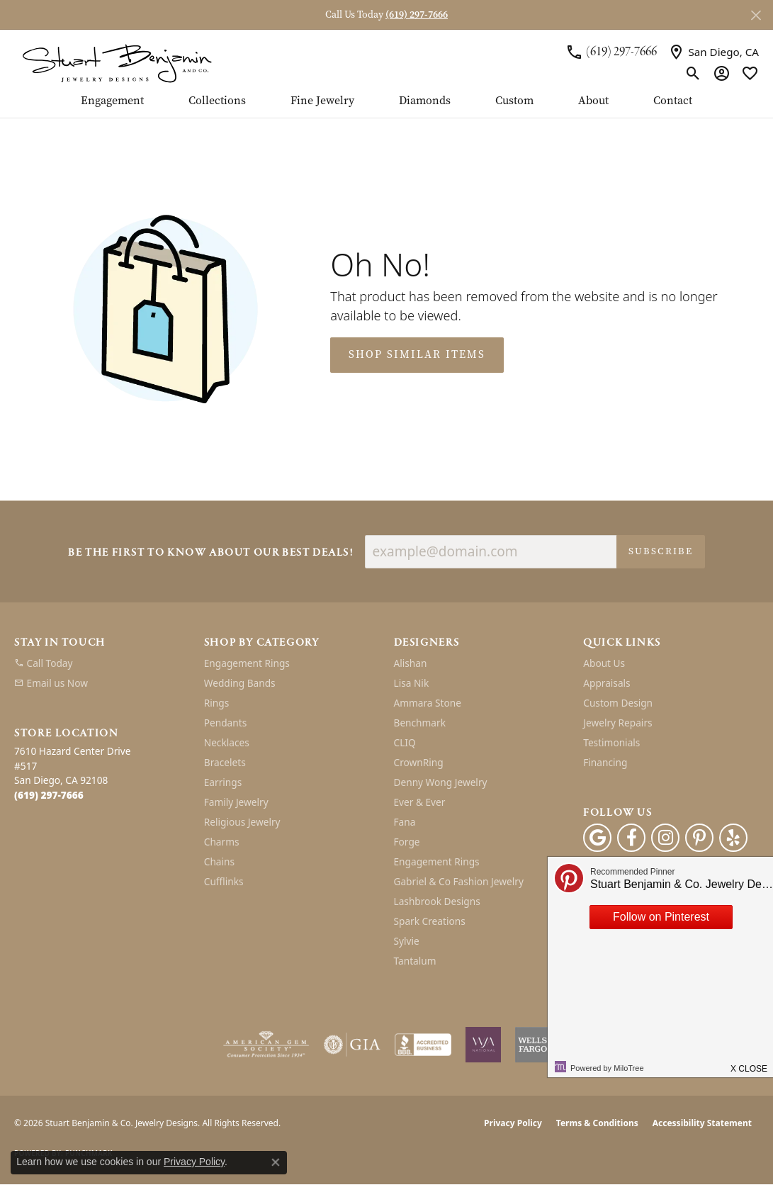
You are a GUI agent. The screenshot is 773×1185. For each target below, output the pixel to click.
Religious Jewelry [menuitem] (242, 822)
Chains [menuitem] (219, 861)
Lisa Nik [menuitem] (411, 683)
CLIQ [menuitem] (405, 742)
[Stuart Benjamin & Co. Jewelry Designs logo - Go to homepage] (117, 62)
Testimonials (611, 742)
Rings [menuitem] (216, 702)
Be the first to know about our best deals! (210, 553)
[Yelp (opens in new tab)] (733, 838)
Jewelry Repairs (617, 722)
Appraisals (606, 683)
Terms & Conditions (597, 1123)
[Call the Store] (49, 795)
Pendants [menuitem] (225, 722)
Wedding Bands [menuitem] (240, 683)
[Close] (755, 15)
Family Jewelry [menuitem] (236, 802)
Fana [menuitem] (405, 822)
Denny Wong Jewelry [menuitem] (440, 782)
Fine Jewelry (322, 101)
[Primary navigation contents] (386, 106)
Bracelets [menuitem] (225, 762)
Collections (217, 101)
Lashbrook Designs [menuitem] (437, 901)
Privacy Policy (513, 1123)
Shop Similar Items (417, 354)
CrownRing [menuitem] (419, 762)
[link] (611, 52)
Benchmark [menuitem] (420, 722)
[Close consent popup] (275, 1162)
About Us (604, 663)
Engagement (112, 101)
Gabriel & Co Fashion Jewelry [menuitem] (459, 881)
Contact (672, 101)
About (593, 101)
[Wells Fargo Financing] (533, 1044)
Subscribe (660, 551)
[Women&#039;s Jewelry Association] (483, 1044)
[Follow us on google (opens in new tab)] (597, 838)
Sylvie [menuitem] (406, 941)
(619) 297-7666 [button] (416, 14)
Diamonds (425, 101)
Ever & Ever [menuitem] (420, 802)
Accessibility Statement (702, 1123)
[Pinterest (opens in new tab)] (699, 838)
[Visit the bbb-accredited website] (423, 1044)
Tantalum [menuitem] (415, 960)
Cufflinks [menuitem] (224, 881)
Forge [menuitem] (407, 841)
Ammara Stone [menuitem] (427, 702)
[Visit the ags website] (266, 1044)
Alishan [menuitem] (410, 663)
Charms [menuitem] (221, 841)
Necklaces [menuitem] (226, 742)
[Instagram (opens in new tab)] (665, 838)
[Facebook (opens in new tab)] (631, 838)
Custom (514, 101)
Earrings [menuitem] (223, 782)
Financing (605, 762)
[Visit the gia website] (352, 1044)
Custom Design (618, 702)
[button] (693, 73)
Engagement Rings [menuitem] (247, 663)
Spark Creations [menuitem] (430, 921)
